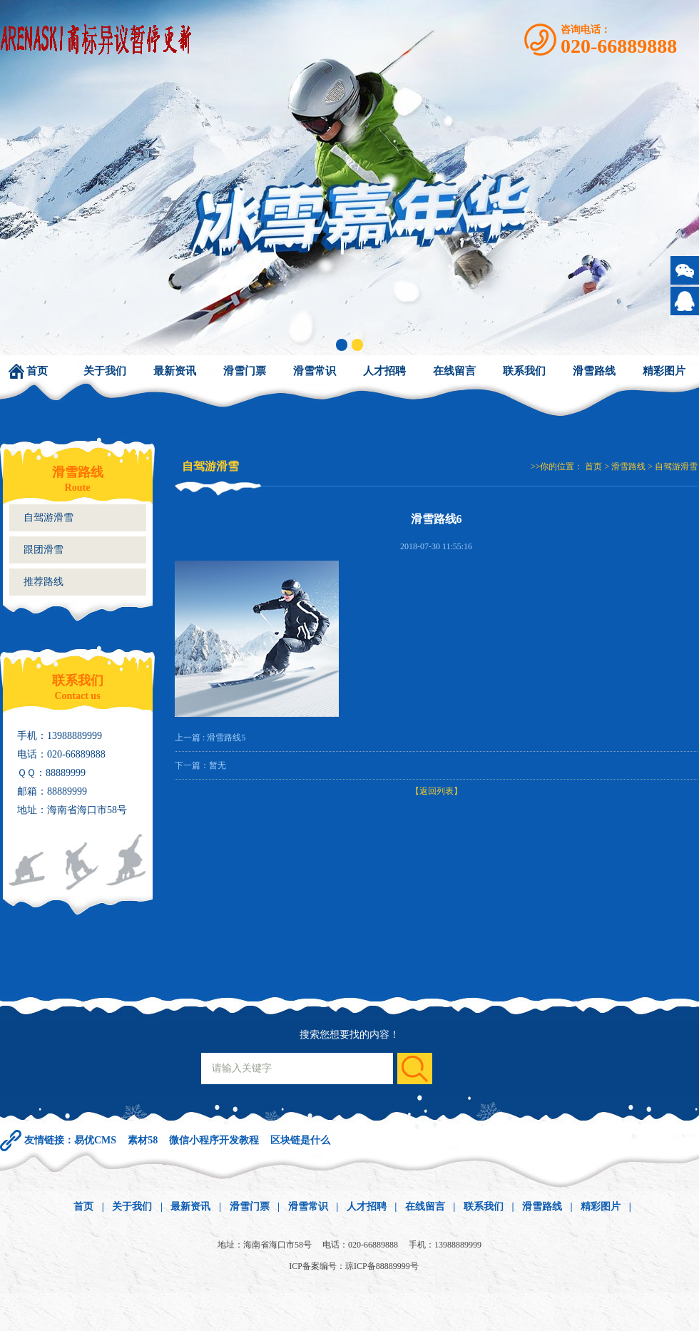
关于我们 (104, 371)
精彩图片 (664, 371)
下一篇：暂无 (200, 765)
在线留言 (454, 371)
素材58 (143, 1140)
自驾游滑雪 (48, 517)
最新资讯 (174, 371)
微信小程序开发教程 (214, 1140)
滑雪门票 (244, 371)
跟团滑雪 (43, 549)
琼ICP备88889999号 (382, 1266)
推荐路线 (43, 581)
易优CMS (95, 1140)
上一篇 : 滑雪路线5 (210, 738)
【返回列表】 (436, 791)
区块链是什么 (300, 1140)
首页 (37, 371)
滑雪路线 (594, 371)
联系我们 (524, 371)
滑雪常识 (314, 371)
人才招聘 (384, 371)
